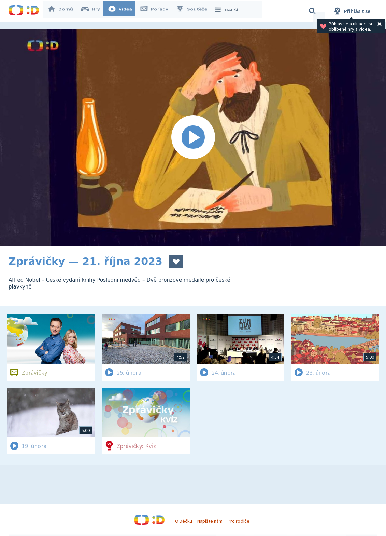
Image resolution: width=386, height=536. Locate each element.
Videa (123, 11)
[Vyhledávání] (312, 11)
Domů (63, 11)
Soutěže (195, 11)
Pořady (157, 11)
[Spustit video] (193, 137)
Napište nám (210, 521)
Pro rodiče (238, 521)
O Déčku (183, 521)
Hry (94, 11)
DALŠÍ (229, 11)
